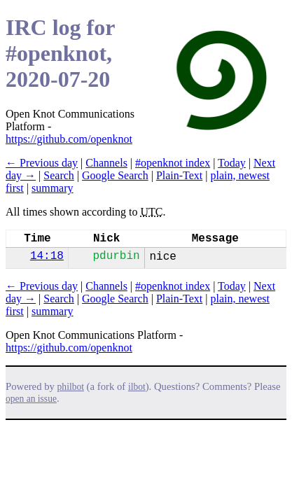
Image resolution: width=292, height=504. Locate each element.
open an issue (31, 398)
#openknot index (172, 163)
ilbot (137, 387)
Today (232, 163)
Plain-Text (179, 175)
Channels (106, 163)
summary (53, 188)
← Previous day (42, 163)
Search (58, 175)
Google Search (115, 175)
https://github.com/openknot (69, 139)
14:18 (47, 256)
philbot (70, 387)
